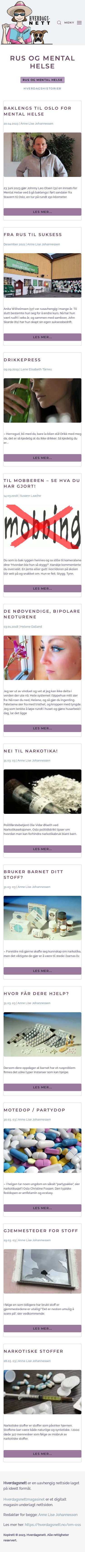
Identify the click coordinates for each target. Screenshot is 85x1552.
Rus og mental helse (43, 80)
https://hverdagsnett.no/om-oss (53, 1525)
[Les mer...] (42, 160)
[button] (59, 22)
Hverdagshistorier (42, 88)
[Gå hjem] (26, 22)
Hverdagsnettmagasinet (24, 1499)
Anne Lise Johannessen (58, 1515)
